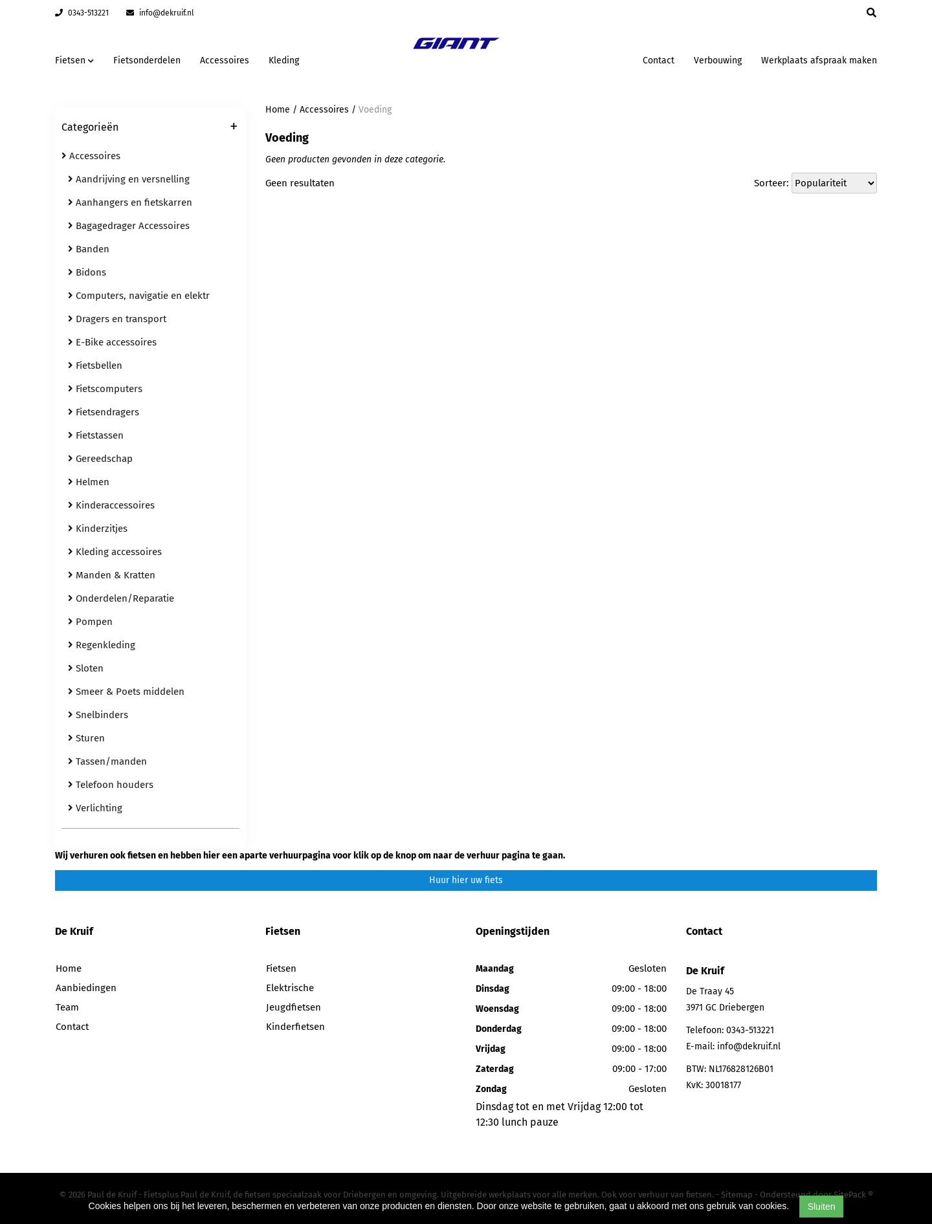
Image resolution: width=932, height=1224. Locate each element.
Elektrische (290, 988)
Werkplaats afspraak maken (819, 60)
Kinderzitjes (98, 528)
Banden (88, 249)
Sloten (86, 668)
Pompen (90, 622)
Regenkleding (101, 645)
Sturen (86, 738)
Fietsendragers (103, 412)
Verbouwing (718, 60)
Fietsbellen (95, 365)
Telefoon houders (110, 785)
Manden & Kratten (111, 575)
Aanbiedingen (86, 988)
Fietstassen (96, 435)
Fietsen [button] (74, 60)
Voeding (375, 109)
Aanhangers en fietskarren (130, 202)
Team (67, 1007)
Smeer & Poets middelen (126, 691)
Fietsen (281, 968)
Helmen (88, 482)
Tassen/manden (107, 761)
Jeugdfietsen (293, 1007)
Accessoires (224, 60)
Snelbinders (98, 715)
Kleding (284, 60)
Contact (658, 60)
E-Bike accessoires (112, 342)
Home (277, 109)
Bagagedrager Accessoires (129, 226)
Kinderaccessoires (111, 505)
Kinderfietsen (295, 1027)
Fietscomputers (105, 389)
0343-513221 (82, 12)
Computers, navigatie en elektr (139, 295)
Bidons (87, 272)
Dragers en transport (117, 319)
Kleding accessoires (115, 552)
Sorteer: (771, 183)
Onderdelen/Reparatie (121, 598)
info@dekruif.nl (160, 12)
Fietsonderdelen (147, 60)
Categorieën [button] (149, 128)
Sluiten (822, 1206)
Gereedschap (100, 458)
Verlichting (95, 808)
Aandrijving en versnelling (129, 179)
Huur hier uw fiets (466, 880)
